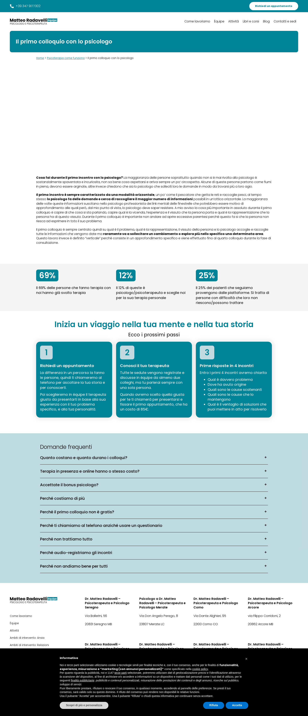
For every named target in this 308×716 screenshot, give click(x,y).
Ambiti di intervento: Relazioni (29, 645)
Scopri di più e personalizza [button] (84, 705)
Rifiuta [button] (213, 705)
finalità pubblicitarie (82, 680)
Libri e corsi (251, 21)
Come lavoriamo (197, 21)
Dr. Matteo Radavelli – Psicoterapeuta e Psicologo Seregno (107, 603)
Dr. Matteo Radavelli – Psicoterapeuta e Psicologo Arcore (270, 603)
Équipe (219, 21)
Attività (233, 21)
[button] (246, 658)
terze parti (121, 672)
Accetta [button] (237, 705)
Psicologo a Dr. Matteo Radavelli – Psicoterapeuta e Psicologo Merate (162, 603)
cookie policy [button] (200, 669)
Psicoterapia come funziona (66, 58)
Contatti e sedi (285, 21)
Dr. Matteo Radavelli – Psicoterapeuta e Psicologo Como (215, 603)
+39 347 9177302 (25, 6)
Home (40, 58)
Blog (266, 21)
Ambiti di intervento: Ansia (27, 638)
